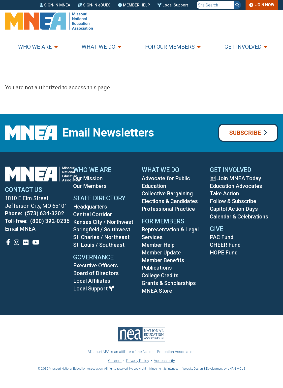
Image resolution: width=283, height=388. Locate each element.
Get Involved (242, 47)
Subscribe (245, 132)
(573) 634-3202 (44, 213)
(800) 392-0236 (50, 221)
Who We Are (35, 47)
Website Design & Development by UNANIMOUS (214, 368)
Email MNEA (20, 229)
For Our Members (170, 47)
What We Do (98, 47)
